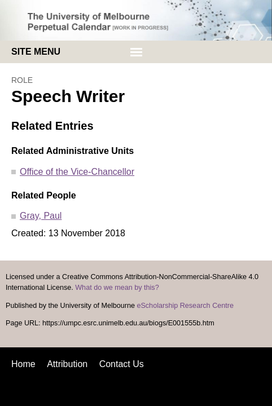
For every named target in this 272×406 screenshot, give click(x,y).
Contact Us (121, 364)
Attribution (67, 364)
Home (23, 364)
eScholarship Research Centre (185, 306)
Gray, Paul (41, 215)
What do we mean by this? (117, 288)
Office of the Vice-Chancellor (77, 171)
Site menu (35, 51)
